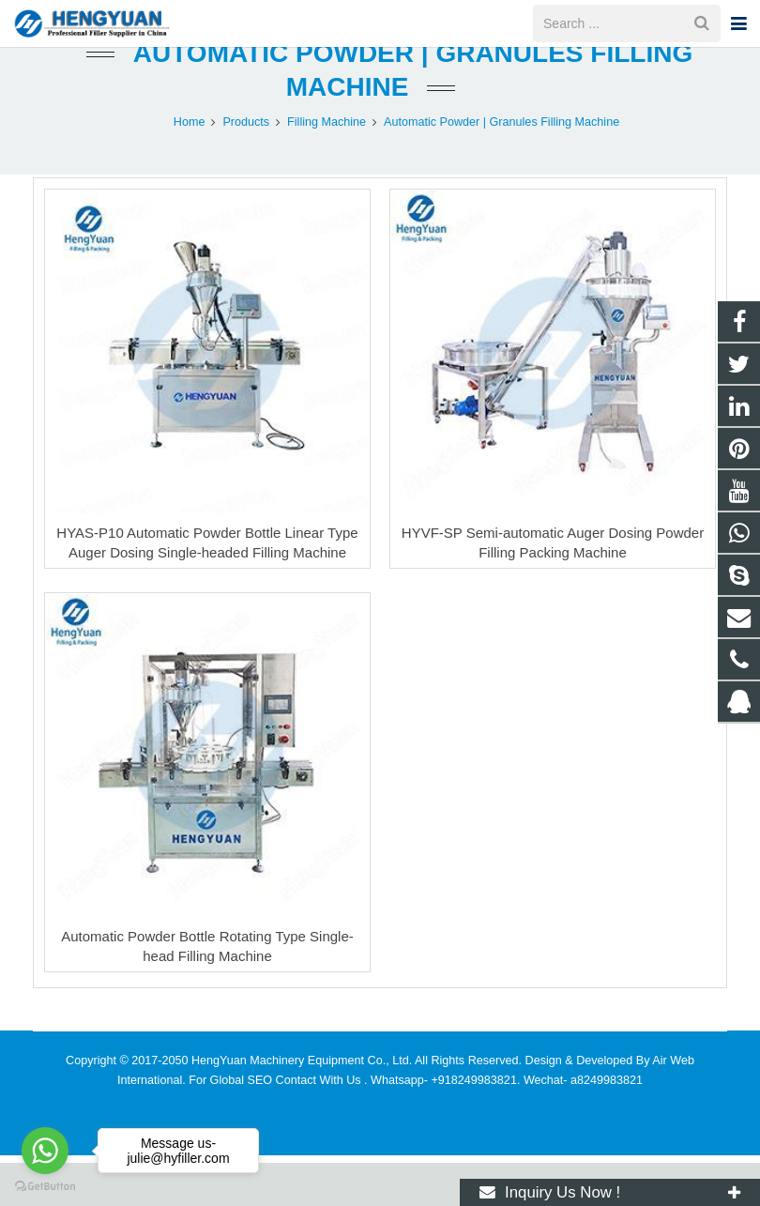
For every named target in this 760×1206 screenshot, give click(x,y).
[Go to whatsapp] (45, 1150)
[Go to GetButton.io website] (45, 1187)
